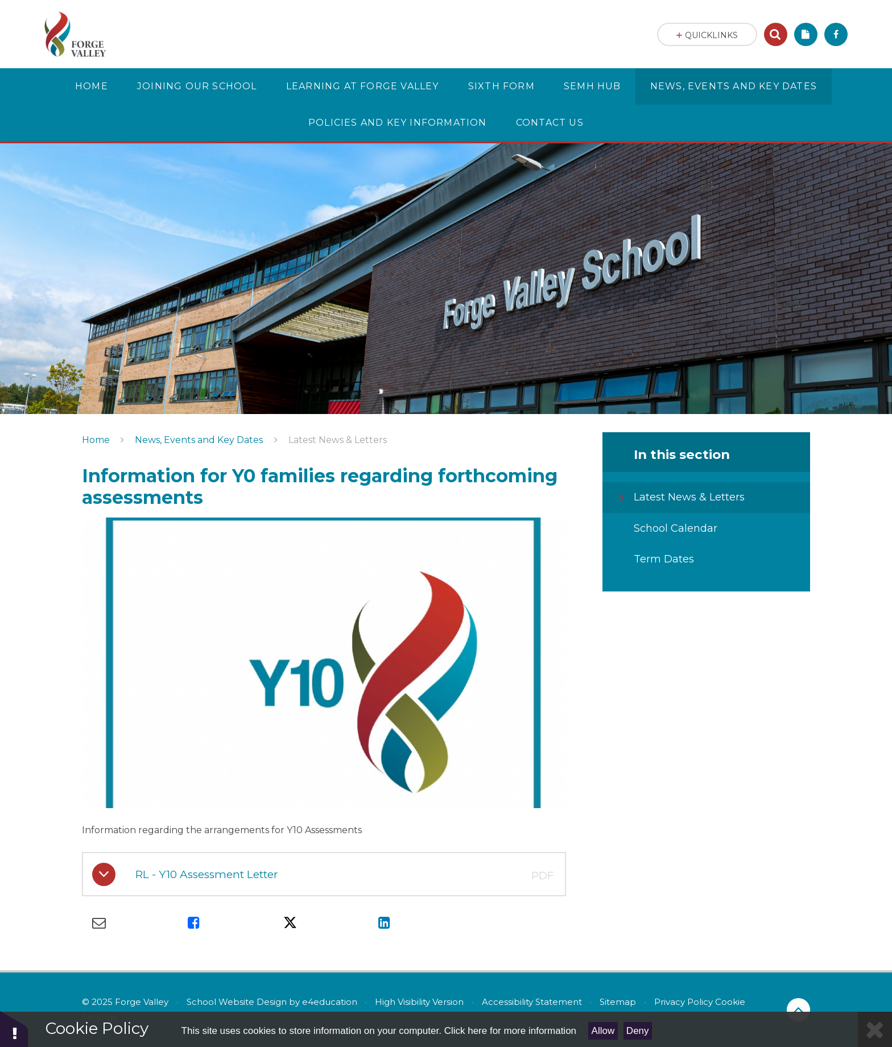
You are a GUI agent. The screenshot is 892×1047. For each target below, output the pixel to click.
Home (96, 439)
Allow (603, 1030)
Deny (637, 1030)
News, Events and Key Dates (199, 439)
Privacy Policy (683, 1001)
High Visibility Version (419, 1001)
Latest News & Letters (337, 439)
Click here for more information (510, 1030)
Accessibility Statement (532, 1001)
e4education (329, 1001)
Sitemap (618, 1001)
